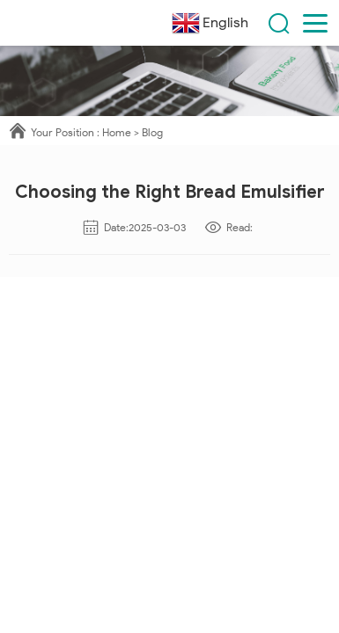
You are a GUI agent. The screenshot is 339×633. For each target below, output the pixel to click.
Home (116, 132)
